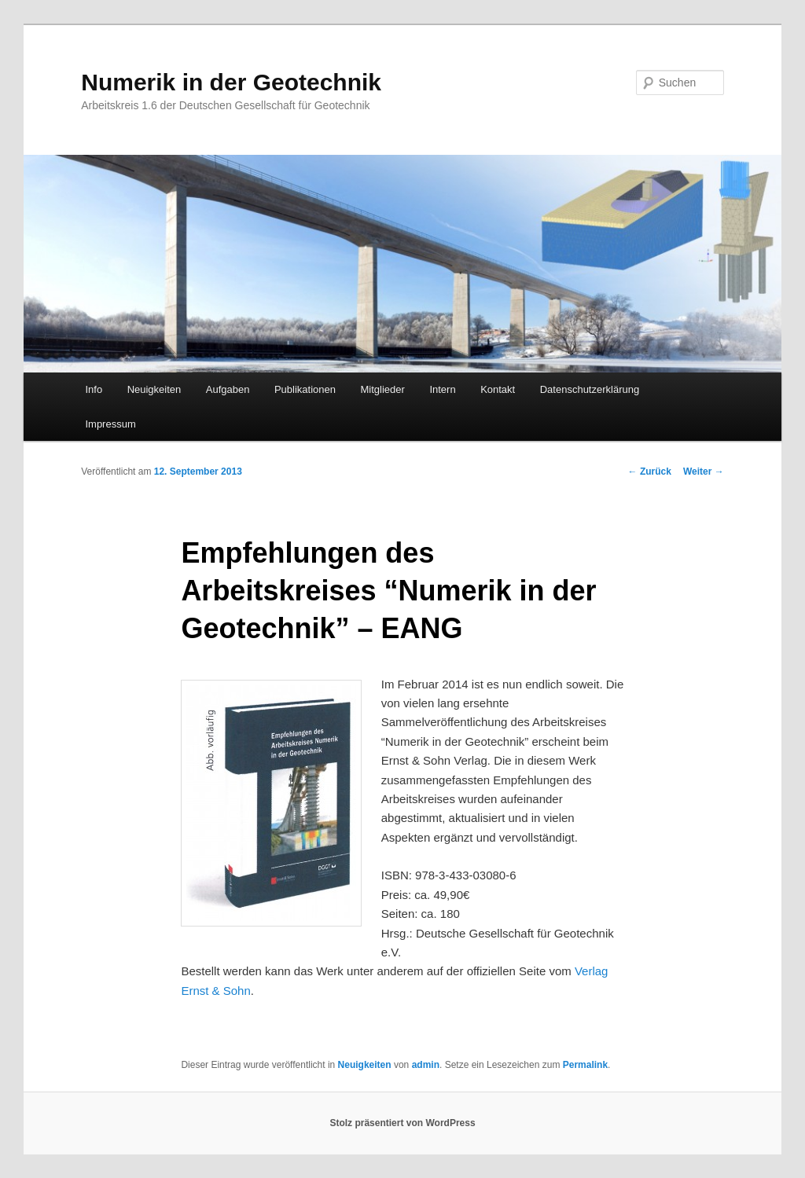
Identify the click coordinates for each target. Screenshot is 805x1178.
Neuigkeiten (154, 389)
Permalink (585, 1064)
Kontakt (497, 389)
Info (93, 389)
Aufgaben (228, 389)
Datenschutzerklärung (589, 389)
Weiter (703, 471)
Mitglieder (383, 389)
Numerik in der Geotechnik (231, 82)
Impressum (110, 424)
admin (425, 1064)
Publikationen (305, 389)
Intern (442, 389)
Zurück (649, 471)
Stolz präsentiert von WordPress (402, 1122)
